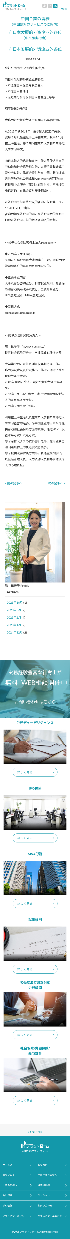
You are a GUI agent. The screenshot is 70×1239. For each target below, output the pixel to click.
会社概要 (7, 1195)
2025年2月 (14, 617)
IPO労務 (35, 788)
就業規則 (35, 919)
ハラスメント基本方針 (50, 1215)
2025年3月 (14, 610)
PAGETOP (35, 1132)
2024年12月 (15, 632)
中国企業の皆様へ (47, 1174)
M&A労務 (35, 854)
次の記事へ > (56, 483)
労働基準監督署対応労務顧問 (35, 985)
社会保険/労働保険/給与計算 (35, 1050)
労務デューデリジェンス (35, 722)
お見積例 (42, 1164)
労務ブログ (9, 1174)
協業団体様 (44, 1185)
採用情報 (7, 1205)
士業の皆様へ (10, 1185)
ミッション (44, 1195)
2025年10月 (15, 602)
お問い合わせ (45, 1205)
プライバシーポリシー (15, 1215)
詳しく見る (25, 772)
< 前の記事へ (13, 483)
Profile (24, 585)
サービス (7, 1164)
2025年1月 (14, 625)
